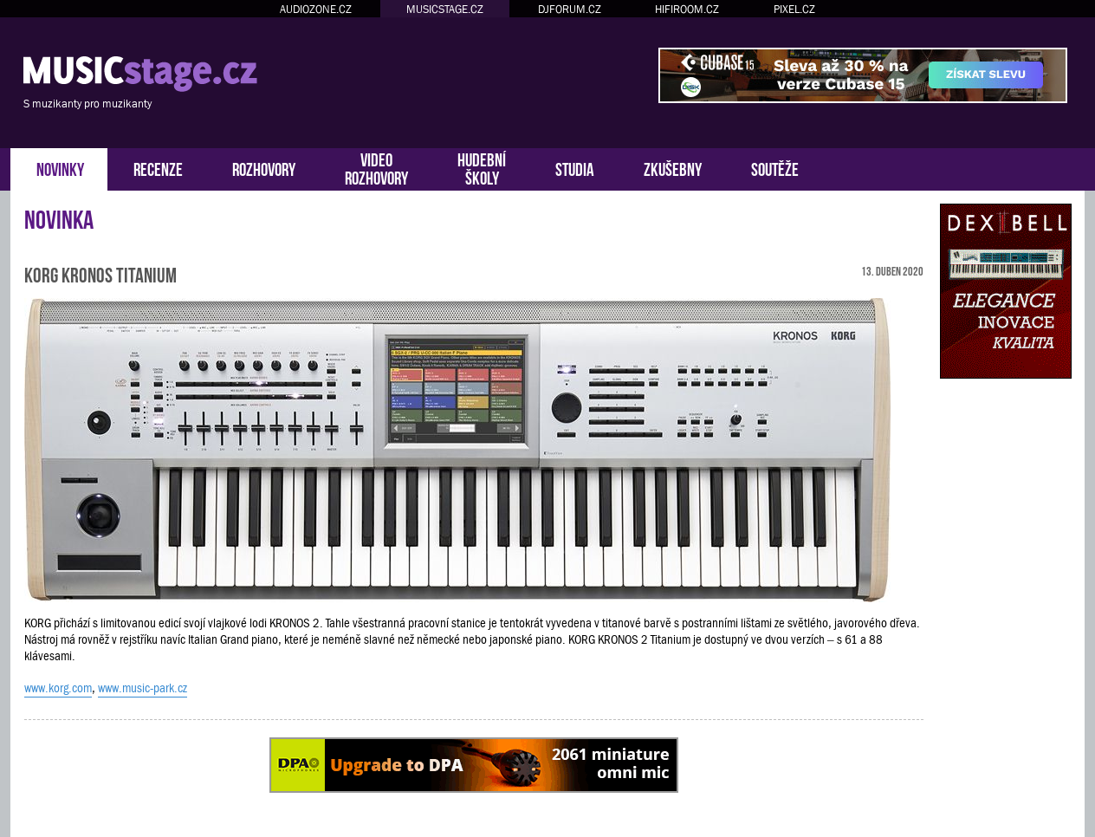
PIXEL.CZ (794, 9)
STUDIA (574, 168)
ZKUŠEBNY (673, 168)
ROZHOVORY (263, 168)
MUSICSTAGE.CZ (444, 9)
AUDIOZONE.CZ (316, 9)
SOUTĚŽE (775, 168)
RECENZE (158, 168)
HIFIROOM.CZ (687, 9)
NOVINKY (60, 168)
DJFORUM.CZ (569, 9)
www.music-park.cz (142, 688)
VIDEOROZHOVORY (376, 167)
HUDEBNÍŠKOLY (481, 167)
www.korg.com (58, 688)
